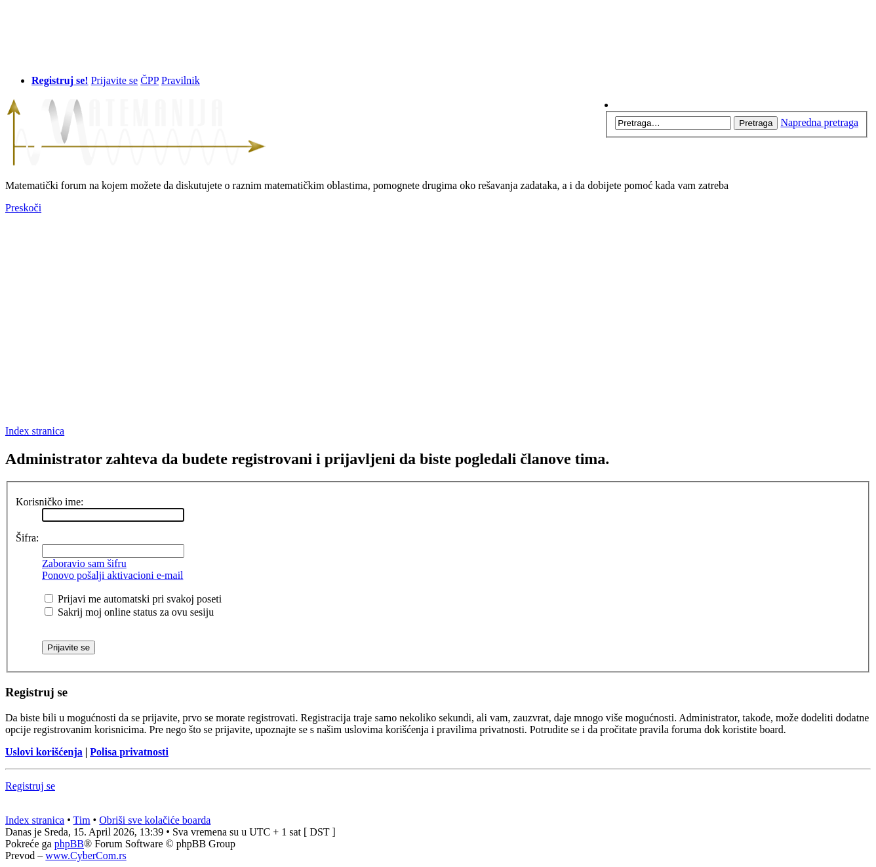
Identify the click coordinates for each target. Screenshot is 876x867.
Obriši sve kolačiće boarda (154, 820)
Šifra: (27, 537)
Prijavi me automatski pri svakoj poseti (133, 598)
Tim (81, 820)
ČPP (149, 80)
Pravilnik (180, 80)
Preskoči (23, 207)
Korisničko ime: (50, 501)
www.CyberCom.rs (85, 855)
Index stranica (34, 430)
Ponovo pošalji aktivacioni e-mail (113, 575)
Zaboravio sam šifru (84, 563)
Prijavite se (114, 80)
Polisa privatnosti (129, 751)
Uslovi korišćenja (44, 751)
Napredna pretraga (819, 122)
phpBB (69, 843)
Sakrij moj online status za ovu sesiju (129, 612)
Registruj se (30, 786)
